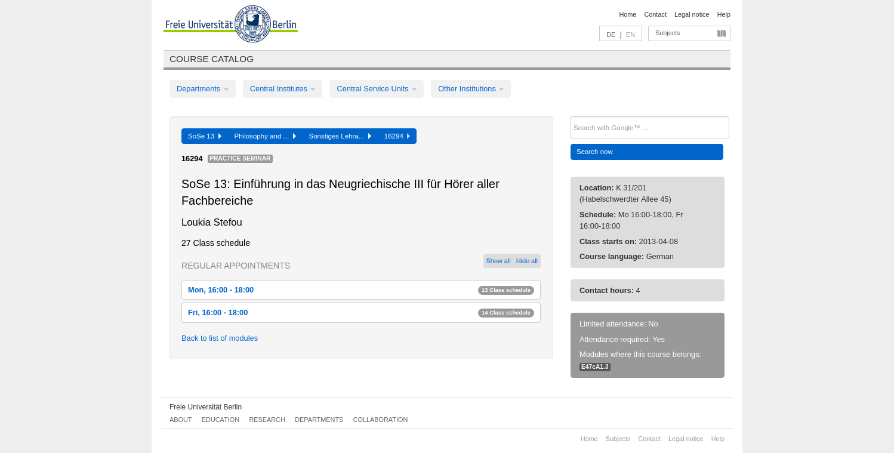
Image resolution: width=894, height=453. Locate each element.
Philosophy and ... (265, 136)
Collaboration (380, 419)
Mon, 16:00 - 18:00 (361, 289)
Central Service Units (377, 88)
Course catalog (211, 59)
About (180, 419)
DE (610, 34)
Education (220, 419)
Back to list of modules (219, 338)
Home (627, 14)
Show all (498, 260)
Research (267, 419)
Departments (203, 88)
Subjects (667, 32)
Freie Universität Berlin (205, 407)
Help (723, 14)
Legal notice (692, 14)
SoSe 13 (204, 136)
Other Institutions (471, 88)
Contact (655, 14)
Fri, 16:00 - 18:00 (361, 312)
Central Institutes (283, 88)
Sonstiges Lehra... (340, 136)
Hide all (527, 260)
